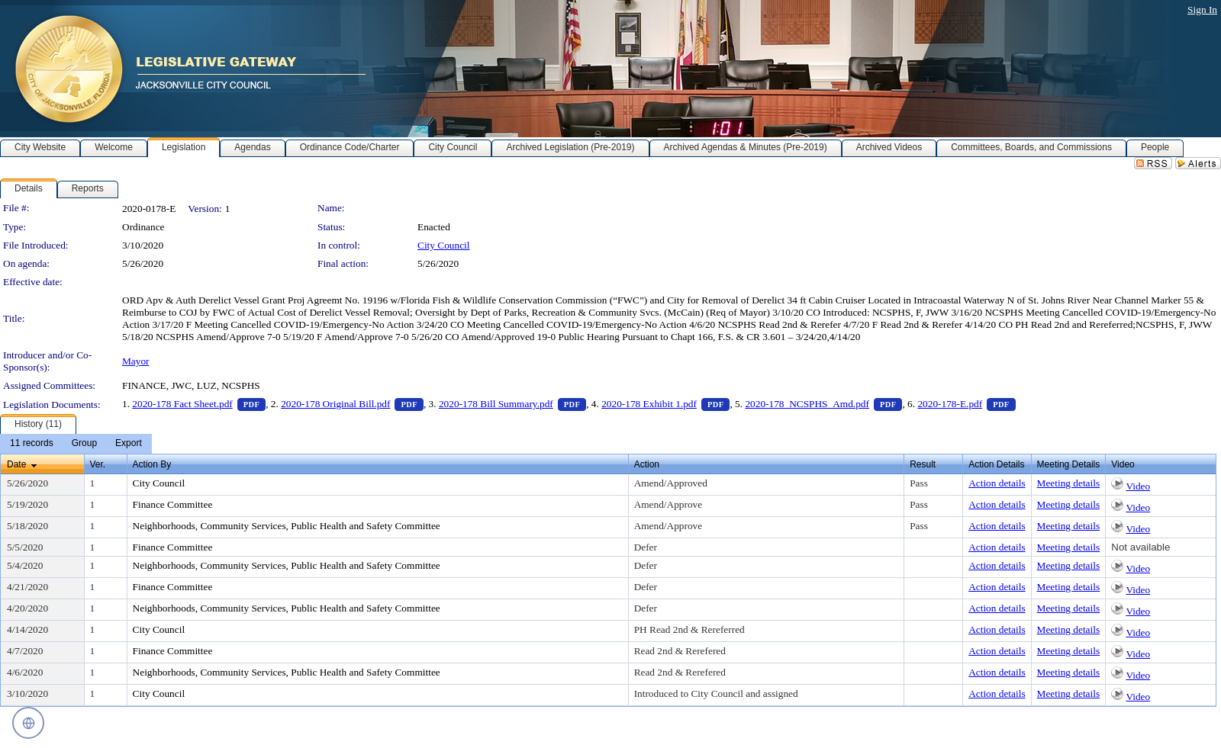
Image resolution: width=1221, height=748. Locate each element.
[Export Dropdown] (128, 444)
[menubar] (76, 444)
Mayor (136, 361)
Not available (1140, 547)
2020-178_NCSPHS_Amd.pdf (823, 403)
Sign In (1202, 9)
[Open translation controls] (28, 723)
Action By (152, 464)
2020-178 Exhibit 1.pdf (665, 403)
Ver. (98, 464)
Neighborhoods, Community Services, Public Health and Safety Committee (286, 525)
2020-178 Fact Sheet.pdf (199, 403)
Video (1138, 486)
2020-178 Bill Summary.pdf (512, 403)
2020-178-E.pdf (966, 403)
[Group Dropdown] (84, 444)
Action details (996, 483)
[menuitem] (32, 444)
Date (16, 464)
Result (923, 464)
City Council (443, 245)
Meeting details (1068, 483)
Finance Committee (173, 504)
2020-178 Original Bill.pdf (352, 403)
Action (646, 464)
